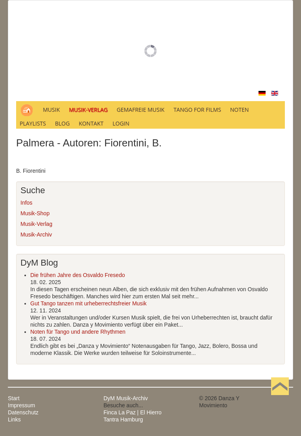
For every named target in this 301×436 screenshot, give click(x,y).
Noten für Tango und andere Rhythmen (78, 332)
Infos (26, 203)
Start (14, 398)
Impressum (21, 405)
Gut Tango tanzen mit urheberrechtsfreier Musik (88, 303)
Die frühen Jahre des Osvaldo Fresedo (77, 275)
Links (14, 419)
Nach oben (279, 398)
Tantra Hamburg (123, 419)
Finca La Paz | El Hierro (132, 412)
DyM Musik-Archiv (125, 398)
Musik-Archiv (36, 234)
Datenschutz (23, 412)
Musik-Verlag (36, 224)
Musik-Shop (35, 213)
